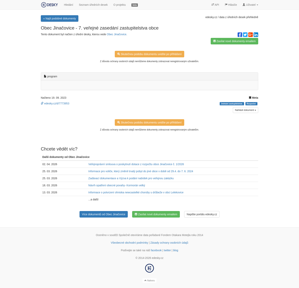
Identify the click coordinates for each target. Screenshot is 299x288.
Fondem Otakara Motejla (175, 235)
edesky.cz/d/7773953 (55, 103)
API (215, 4)
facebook (156, 250)
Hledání (68, 4)
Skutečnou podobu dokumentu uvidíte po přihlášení (149, 54)
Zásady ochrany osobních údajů (169, 242)
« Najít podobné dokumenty (59, 18)
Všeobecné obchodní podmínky (129, 242)
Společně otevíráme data (134, 235)
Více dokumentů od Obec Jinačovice (103, 214)
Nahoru (149, 280)
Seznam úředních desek (93, 4)
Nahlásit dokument (245, 110)
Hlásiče (231, 4)
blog (175, 250)
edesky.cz (211, 17)
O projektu (119, 4)
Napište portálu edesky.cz (202, 214)
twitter (167, 250)
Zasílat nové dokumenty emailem (234, 41)
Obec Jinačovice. (117, 34)
